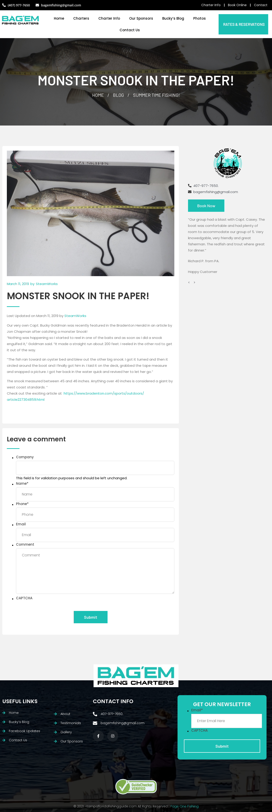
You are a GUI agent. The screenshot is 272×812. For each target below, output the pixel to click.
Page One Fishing (184, 806)
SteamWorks (75, 315)
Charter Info (109, 18)
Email (21, 524)
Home (59, 18)
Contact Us (130, 30)
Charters (81, 18)
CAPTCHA (24, 598)
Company (25, 457)
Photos (199, 18)
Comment (25, 544)
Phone (22, 504)
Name (22, 483)
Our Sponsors (141, 18)
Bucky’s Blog (173, 18)
